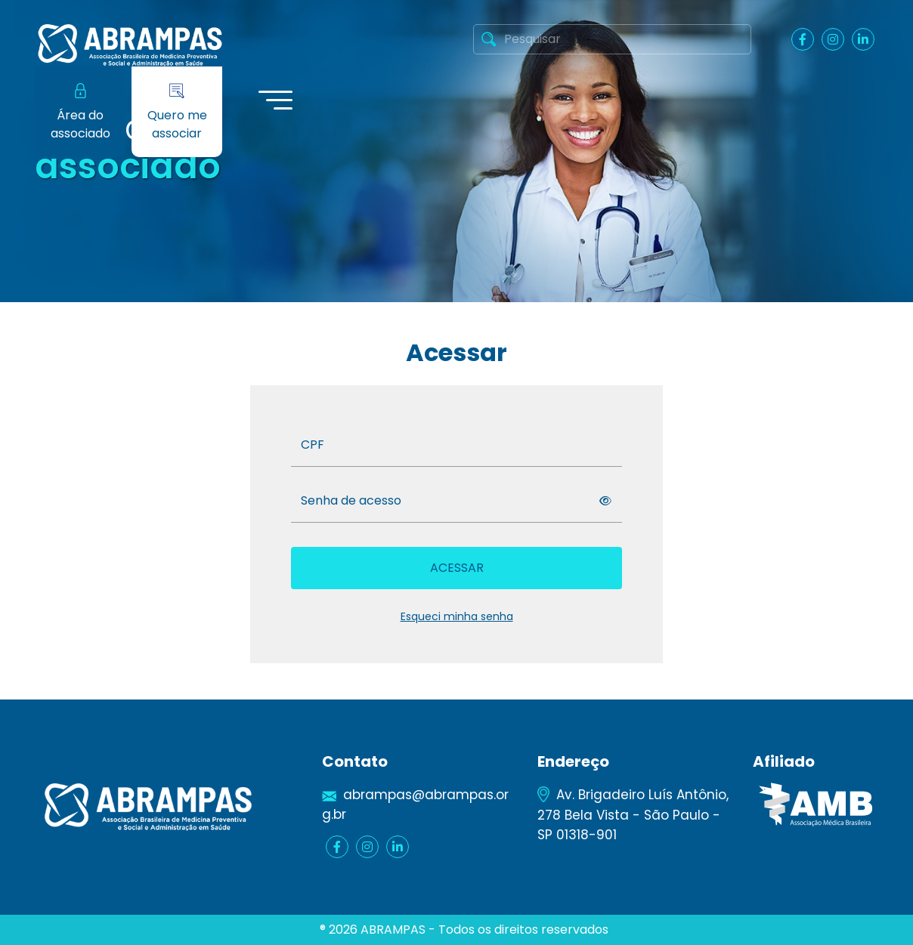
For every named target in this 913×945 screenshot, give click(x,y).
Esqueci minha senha (457, 616)
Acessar (457, 567)
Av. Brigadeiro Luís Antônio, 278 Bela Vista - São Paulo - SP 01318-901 (633, 814)
